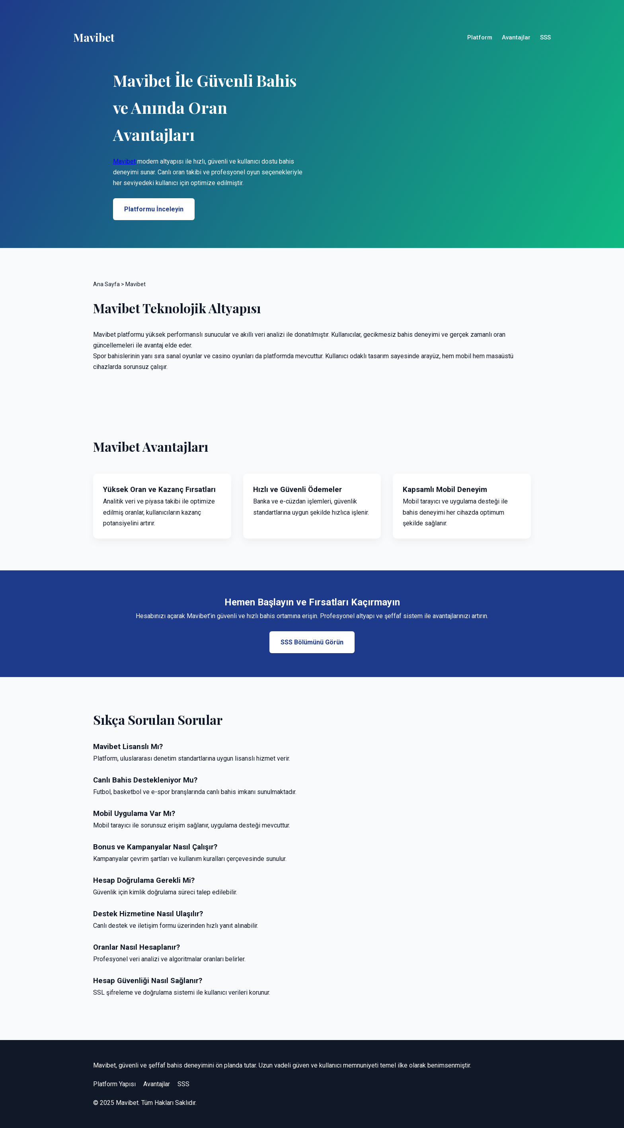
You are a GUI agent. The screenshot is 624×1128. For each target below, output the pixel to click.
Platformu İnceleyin (153, 209)
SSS (545, 37)
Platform (479, 37)
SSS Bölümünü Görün (312, 642)
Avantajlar (516, 37)
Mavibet (124, 161)
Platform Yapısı (114, 1084)
